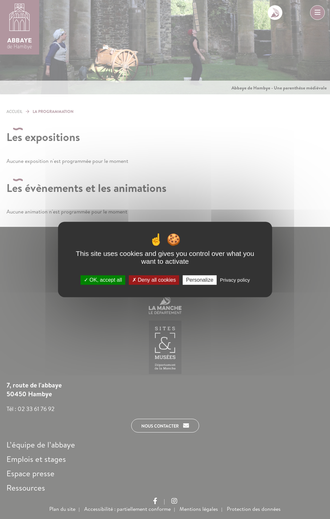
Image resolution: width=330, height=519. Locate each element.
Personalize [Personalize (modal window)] (199, 280)
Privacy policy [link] (235, 280)
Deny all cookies (154, 280)
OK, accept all (103, 280)
